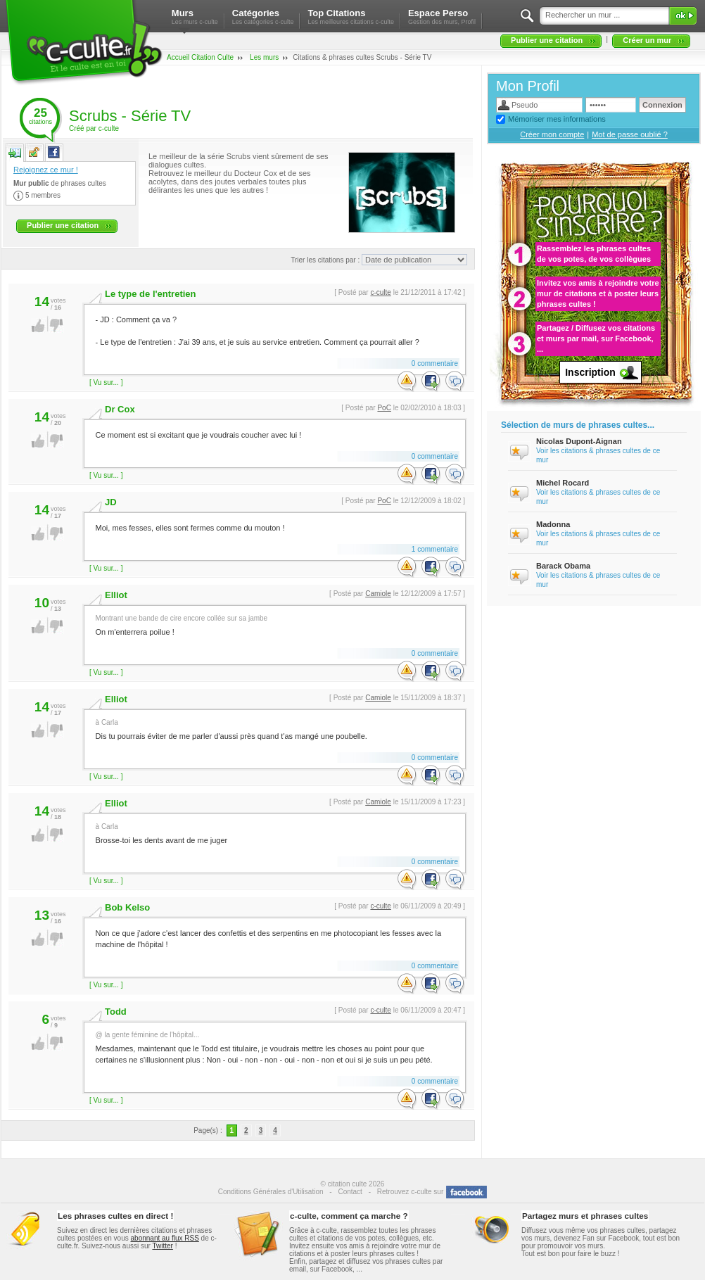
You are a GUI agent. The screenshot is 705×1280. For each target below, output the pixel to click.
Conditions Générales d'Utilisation (271, 1192)
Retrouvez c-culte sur (410, 1192)
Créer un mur (647, 40)
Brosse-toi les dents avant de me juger (274, 832)
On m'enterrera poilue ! (274, 624)
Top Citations (350, 16)
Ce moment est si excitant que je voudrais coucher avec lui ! (274, 433)
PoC (383, 408)
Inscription (590, 372)
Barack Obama (563, 566)
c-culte (380, 292)
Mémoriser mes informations (557, 119)
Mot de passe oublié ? (630, 134)
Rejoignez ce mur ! (45, 169)
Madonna (553, 524)
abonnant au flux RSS (165, 1238)
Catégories (263, 16)
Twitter (162, 1246)
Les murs (264, 57)
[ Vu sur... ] (105, 382)
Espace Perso (442, 16)
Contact (350, 1192)
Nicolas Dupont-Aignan (579, 441)
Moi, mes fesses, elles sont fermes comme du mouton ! (274, 526)
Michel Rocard (562, 483)
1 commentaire (435, 549)
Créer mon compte (552, 134)
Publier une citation (547, 40)
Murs (195, 16)
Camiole (378, 593)
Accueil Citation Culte (200, 57)
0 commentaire (435, 363)
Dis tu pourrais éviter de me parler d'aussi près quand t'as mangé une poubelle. (274, 728)
